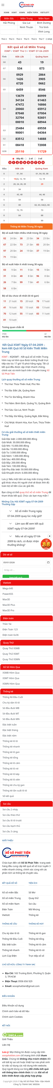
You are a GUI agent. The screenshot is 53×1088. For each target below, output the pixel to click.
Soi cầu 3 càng (10, 831)
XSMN (22, 12)
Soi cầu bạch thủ (11, 825)
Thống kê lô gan (11, 752)
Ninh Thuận (26, 27)
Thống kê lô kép (11, 774)
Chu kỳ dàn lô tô (11, 702)
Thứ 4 (19, 39)
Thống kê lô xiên (11, 779)
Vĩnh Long (44, 31)
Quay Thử (8, 642)
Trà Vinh (44, 27)
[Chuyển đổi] (10, 511)
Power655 (8, 593)
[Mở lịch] (48, 562)
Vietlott (7, 582)
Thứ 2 (4, 39)
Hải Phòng (9, 22)
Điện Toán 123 (10, 629)
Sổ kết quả (8, 796)
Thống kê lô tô (10, 741)
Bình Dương (44, 22)
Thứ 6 (34, 39)
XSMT (14, 12)
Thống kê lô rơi (10, 768)
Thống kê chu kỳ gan (13, 785)
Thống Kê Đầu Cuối (13, 697)
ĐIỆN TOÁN (32, 12)
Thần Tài (7, 623)
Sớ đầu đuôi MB (11, 708)
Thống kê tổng (10, 757)
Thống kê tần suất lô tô (15, 790)
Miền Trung (26, 18)
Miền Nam (43, 18)
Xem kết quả (15, 577)
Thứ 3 (11, 39)
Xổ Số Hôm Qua (11, 667)
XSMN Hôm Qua (11, 683)
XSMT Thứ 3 (20, 51)
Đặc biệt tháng (10, 730)
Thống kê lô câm (11, 763)
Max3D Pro (8, 610)
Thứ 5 (26, 39)
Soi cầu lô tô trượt (12, 820)
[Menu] (3, 5)
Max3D (6, 599)
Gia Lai (26, 22)
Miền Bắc (9, 18)
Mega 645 (8, 588)
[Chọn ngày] (26, 562)
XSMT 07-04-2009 (39, 51)
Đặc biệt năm (10, 735)
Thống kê (8, 691)
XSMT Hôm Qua (11, 678)
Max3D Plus (9, 604)
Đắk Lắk (19, 56)
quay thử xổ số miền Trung (33, 492)
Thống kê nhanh (11, 746)
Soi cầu (7, 803)
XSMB (6, 12)
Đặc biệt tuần (10, 724)
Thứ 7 (41, 39)
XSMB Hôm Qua (11, 672)
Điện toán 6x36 (11, 634)
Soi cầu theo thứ (11, 814)
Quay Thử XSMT (11, 653)
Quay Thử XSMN (11, 659)
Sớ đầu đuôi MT (11, 713)
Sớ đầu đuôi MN (11, 719)
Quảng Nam (42, 56)
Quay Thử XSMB (11, 648)
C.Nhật (49, 39)
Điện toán (8, 618)
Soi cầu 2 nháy (10, 809)
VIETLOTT (44, 12)
